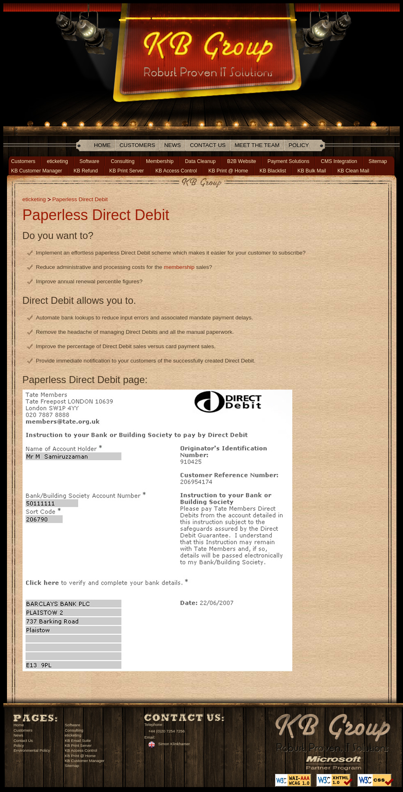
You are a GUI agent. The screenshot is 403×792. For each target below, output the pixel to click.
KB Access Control (176, 171)
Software (89, 161)
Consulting (122, 161)
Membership (159, 161)
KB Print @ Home (228, 171)
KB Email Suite (78, 740)
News (172, 145)
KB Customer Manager (36, 171)
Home (102, 145)
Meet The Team (257, 145)
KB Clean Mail (353, 171)
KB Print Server (126, 171)
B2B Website (241, 161)
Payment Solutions (289, 161)
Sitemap (378, 161)
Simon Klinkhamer (174, 743)
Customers (137, 145)
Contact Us (207, 145)
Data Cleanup (200, 161)
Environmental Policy (32, 750)
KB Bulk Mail (312, 171)
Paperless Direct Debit (80, 199)
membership (179, 267)
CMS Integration (339, 161)
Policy (299, 145)
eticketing (57, 161)
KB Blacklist (273, 171)
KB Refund (85, 171)
